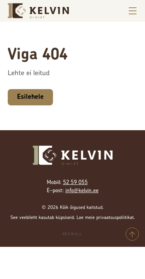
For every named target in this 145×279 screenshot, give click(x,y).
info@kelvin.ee (82, 191)
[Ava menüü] (132, 11)
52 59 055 (75, 183)
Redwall (73, 234)
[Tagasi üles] (132, 234)
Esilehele (30, 97)
